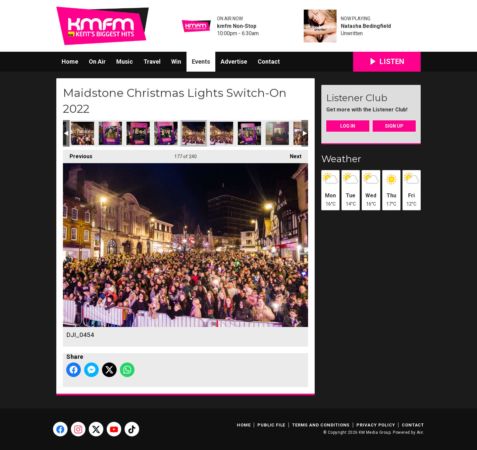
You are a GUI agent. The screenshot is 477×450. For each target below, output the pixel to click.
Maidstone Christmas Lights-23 (166, 133)
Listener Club (356, 97)
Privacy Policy (375, 424)
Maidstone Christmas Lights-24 (249, 133)
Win (176, 61)
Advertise (234, 61)
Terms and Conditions (320, 424)
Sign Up (394, 126)
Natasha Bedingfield (366, 26)
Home (70, 61)
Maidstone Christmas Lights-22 (138, 133)
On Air (97, 61)
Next (292, 155)
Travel (152, 61)
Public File (271, 424)
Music (124, 61)
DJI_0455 (221, 133)
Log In (347, 126)
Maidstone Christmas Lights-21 (110, 133)
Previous (77, 155)
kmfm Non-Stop (236, 26)
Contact (269, 61)
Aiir (420, 432)
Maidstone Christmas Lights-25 (277, 133)
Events (201, 61)
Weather (341, 158)
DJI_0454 (193, 133)
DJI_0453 (82, 133)
